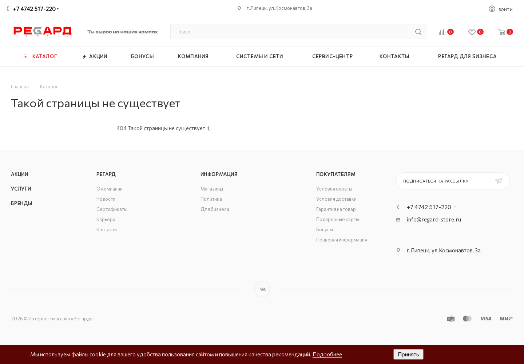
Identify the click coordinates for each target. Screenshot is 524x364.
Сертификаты (111, 209)
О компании (109, 189)
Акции (19, 174)
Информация (219, 174)
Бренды (21, 203)
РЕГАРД (106, 174)
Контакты (107, 229)
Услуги (21, 189)
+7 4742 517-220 (34, 8)
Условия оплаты (334, 189)
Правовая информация (341, 240)
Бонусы (324, 229)
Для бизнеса (215, 209)
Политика (211, 199)
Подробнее (327, 354)
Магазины (212, 189)
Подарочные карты (337, 219)
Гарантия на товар (336, 209)
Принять (408, 354)
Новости (105, 199)
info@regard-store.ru (434, 219)
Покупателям (336, 174)
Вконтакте (262, 289)
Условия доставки (336, 199)
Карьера (105, 219)
